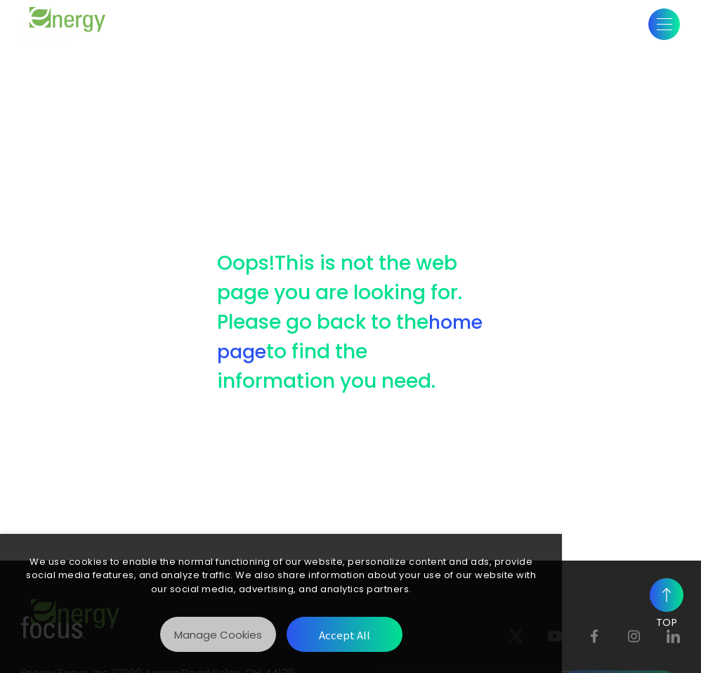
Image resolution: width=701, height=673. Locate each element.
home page (306, 351)
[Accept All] (344, 634)
